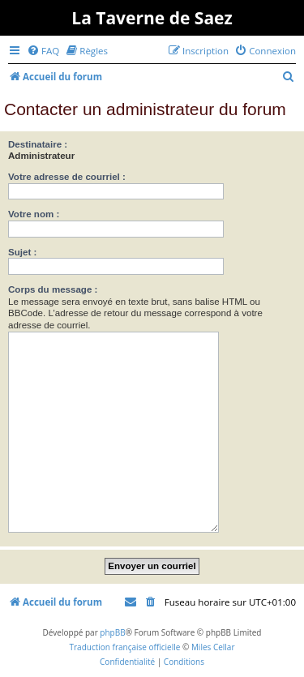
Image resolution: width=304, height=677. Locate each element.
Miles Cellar (213, 647)
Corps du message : (52, 289)
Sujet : (22, 252)
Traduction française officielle (124, 647)
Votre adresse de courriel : (67, 177)
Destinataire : (37, 144)
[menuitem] (43, 51)
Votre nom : (33, 214)
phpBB (112, 632)
